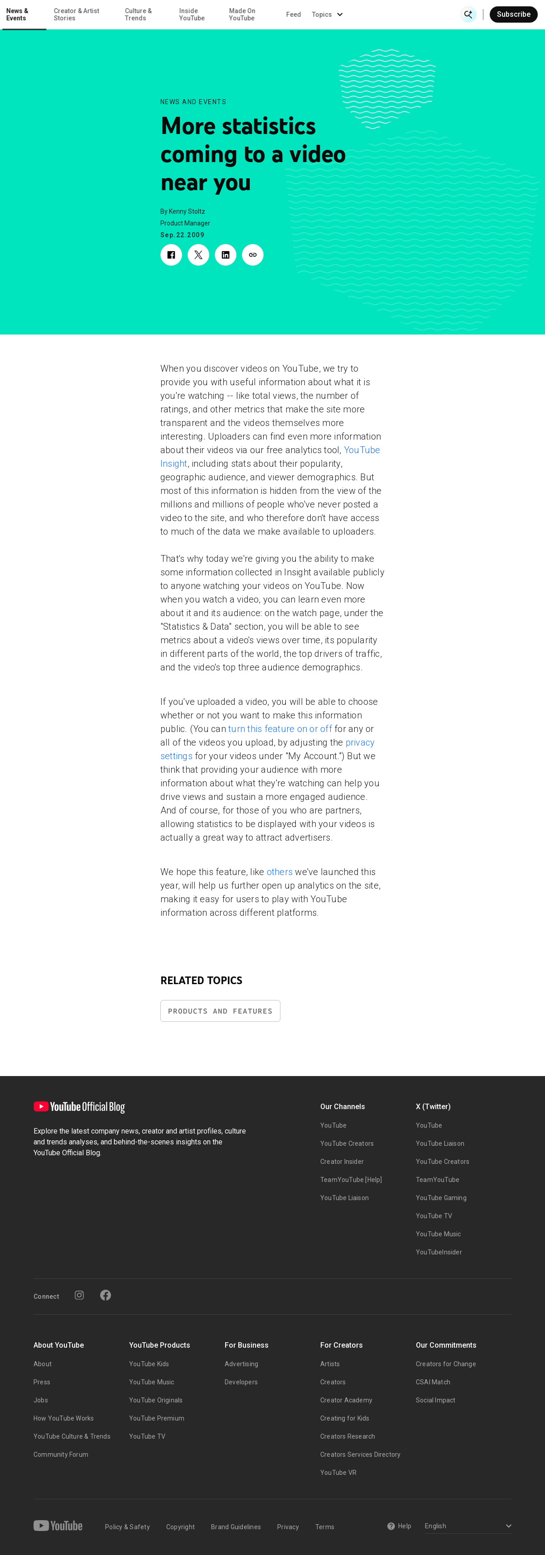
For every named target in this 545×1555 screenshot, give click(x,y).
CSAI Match (433, 1382)
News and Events (193, 101)
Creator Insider (342, 1161)
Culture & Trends (247, 14)
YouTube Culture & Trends (72, 1436)
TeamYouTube (437, 1179)
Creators (333, 1382)
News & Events (127, 14)
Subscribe (514, 14)
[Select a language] (467, 1526)
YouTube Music (438, 1234)
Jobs (41, 1400)
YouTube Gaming (441, 1197)
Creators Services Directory (360, 1454)
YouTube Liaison (344, 1197)
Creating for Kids (344, 1418)
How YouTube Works (64, 1418)
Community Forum (61, 1454)
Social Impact (436, 1400)
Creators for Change (446, 1364)
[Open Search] (468, 14)
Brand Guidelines (236, 1527)
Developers (241, 1382)
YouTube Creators (347, 1143)
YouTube (333, 1125)
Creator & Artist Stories (186, 14)
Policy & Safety (127, 1527)
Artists (330, 1364)
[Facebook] (105, 1295)
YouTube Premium (156, 1418)
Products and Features (220, 1011)
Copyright (180, 1527)
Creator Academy (346, 1400)
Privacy (288, 1527)
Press (42, 1382)
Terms (324, 1527)
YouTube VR (338, 1472)
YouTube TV (434, 1216)
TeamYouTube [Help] (351, 1179)
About (43, 1364)
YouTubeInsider (439, 1252)
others (280, 871)
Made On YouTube (352, 14)
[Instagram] (79, 1295)
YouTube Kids (149, 1364)
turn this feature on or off (280, 728)
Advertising (241, 1364)
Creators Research (347, 1436)
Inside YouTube (301, 14)
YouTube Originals (156, 1400)
